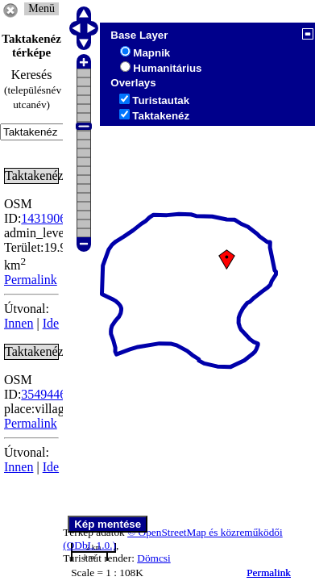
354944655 (50, 394)
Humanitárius (167, 68)
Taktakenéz (160, 116)
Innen (18, 323)
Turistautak (160, 100)
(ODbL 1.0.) (89, 545)
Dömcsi (153, 558)
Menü (41, 8)
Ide (51, 323)
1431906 (43, 218)
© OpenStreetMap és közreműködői (205, 532)
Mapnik (151, 53)
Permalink (269, 572)
